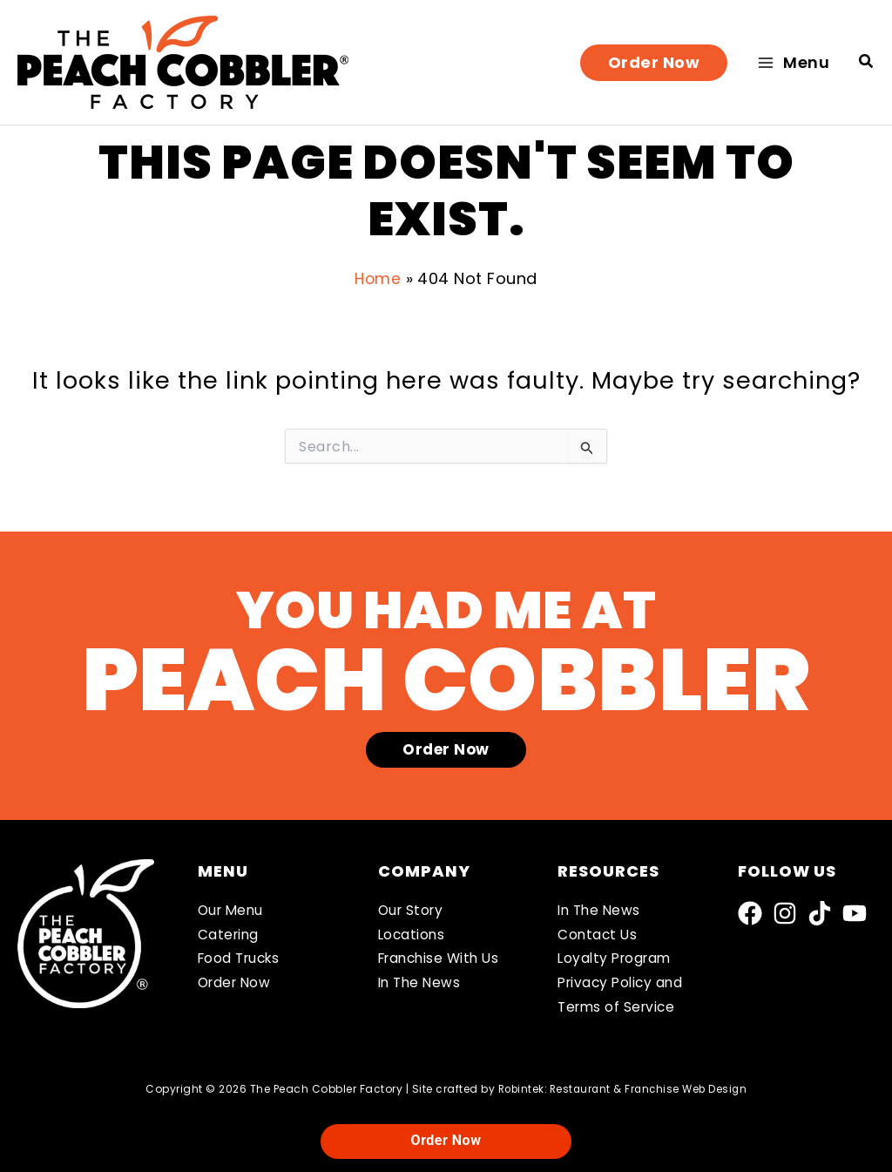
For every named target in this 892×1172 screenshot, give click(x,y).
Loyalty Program (618, 956)
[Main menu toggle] (793, 62)
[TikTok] (820, 909)
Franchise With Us (443, 956)
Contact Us (598, 931)
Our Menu (232, 906)
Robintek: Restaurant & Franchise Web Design (623, 1088)
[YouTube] (854, 909)
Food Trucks (242, 956)
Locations (413, 931)
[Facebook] (750, 909)
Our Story (413, 906)
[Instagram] (785, 909)
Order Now (237, 982)
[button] (654, 62)
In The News (421, 982)
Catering (229, 931)
